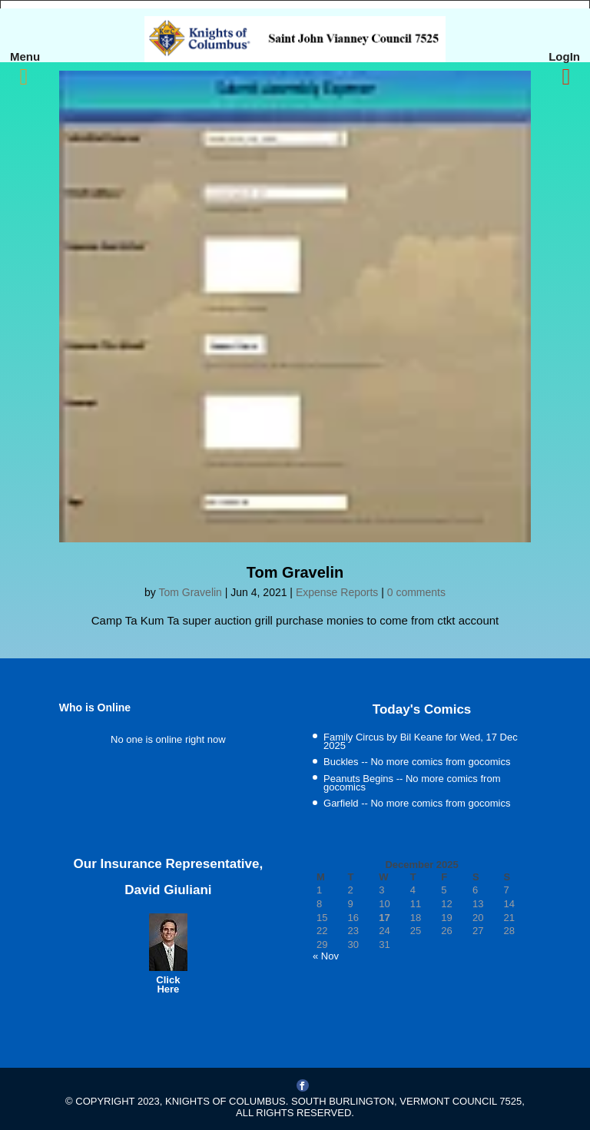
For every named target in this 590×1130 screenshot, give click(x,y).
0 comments (416, 592)
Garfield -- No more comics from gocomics (416, 803)
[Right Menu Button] (566, 76)
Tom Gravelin (295, 572)
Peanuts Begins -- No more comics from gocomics (411, 783)
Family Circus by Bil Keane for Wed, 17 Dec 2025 (420, 741)
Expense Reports (337, 592)
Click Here (168, 984)
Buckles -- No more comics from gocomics (416, 761)
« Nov (326, 956)
